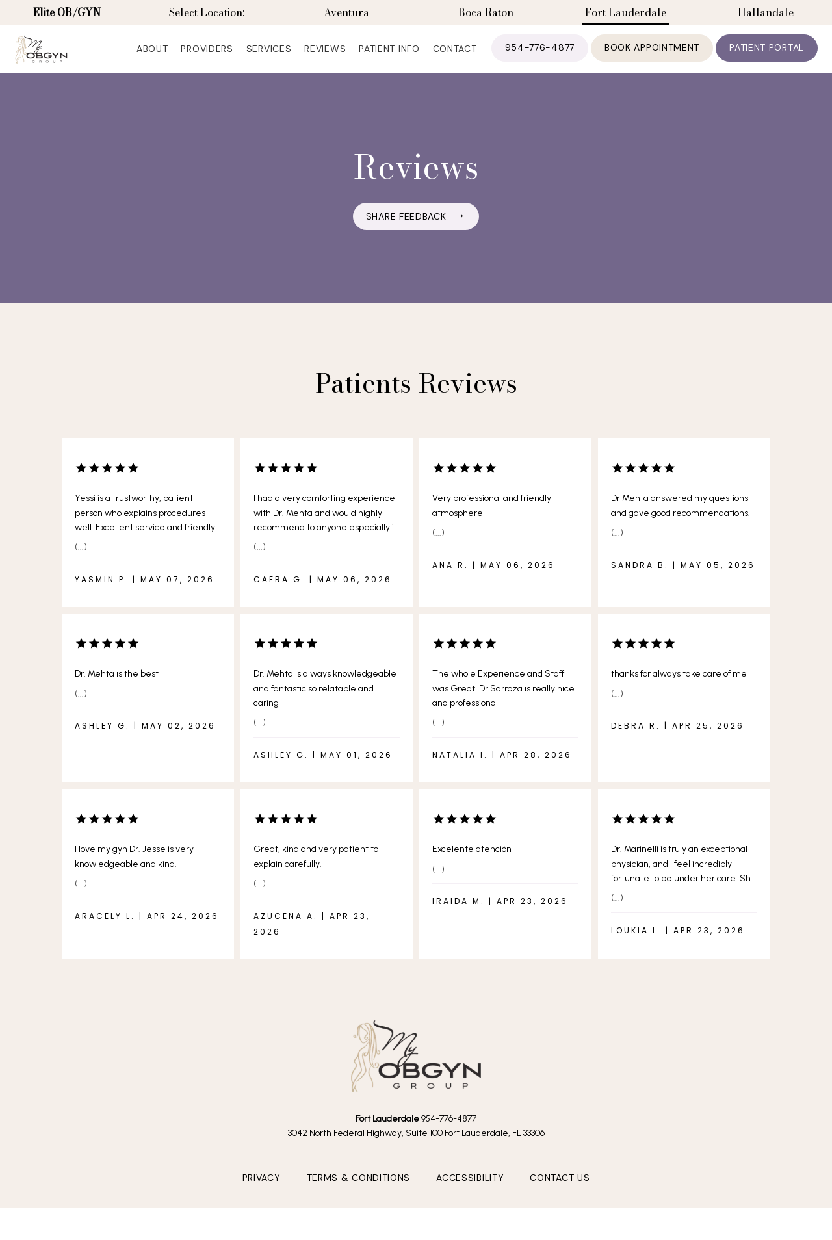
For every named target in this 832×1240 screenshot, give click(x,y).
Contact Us (560, 1199)
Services (269, 58)
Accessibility (470, 1199)
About (152, 58)
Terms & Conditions (359, 1199)
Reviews (325, 58)
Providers (207, 58)
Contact (455, 58)
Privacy (261, 1199)
